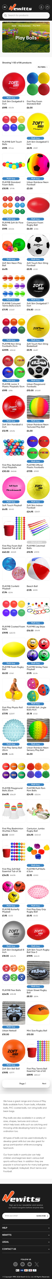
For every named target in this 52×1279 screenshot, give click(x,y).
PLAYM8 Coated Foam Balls (13, 627)
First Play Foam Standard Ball (34, 102)
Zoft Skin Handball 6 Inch (12, 425)
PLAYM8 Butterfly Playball (10, 910)
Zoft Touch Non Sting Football (37, 264)
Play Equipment (24, 26)
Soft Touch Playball (12, 505)
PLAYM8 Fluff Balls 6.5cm (36, 870)
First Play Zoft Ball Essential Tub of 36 (11, 870)
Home (14, 26)
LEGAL (5, 1242)
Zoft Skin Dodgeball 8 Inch (13, 950)
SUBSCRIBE (42, 1216)
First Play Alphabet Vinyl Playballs (11, 466)
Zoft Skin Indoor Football (35, 506)
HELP (4, 1228)
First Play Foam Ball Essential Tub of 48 (12, 546)
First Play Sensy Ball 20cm (12, 748)
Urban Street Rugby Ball (37, 991)
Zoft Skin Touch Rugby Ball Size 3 (38, 950)
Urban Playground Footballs (36, 385)
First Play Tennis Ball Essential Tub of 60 (37, 1069)
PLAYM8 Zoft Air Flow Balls (12, 223)
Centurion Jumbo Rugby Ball (36, 829)
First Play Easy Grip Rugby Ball (36, 910)
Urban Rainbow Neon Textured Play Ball (38, 425)
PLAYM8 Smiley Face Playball (37, 668)
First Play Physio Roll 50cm (12, 708)
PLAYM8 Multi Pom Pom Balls (36, 789)
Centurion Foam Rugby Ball (35, 223)
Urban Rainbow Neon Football (38, 183)
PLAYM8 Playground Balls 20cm (12, 789)
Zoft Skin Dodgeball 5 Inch (38, 142)
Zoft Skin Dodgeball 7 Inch (38, 304)
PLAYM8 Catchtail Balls (36, 546)
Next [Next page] (44, 1084)
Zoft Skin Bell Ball (11, 1068)
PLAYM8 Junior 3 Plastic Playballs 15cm (13, 385)
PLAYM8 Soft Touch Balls (12, 142)
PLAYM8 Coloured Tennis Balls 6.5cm (11, 304)
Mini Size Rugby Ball (37, 1030)
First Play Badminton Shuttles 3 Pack (12, 829)
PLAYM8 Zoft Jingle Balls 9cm (36, 708)
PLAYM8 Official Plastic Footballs (35, 466)
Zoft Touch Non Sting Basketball (37, 345)
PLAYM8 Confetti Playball (10, 587)
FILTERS (43, 67)
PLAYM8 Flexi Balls (11, 990)
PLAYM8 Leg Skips (36, 626)
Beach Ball (32, 586)
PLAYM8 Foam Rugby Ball (13, 668)
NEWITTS (6, 1235)
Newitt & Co (25, 1277)
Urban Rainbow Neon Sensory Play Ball (38, 748)
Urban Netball (9, 1030)
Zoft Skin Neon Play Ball (12, 264)
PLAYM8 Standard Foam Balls (11, 183)
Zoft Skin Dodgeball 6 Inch (13, 102)
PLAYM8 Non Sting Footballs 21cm (11, 345)
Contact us (9, 1249)
